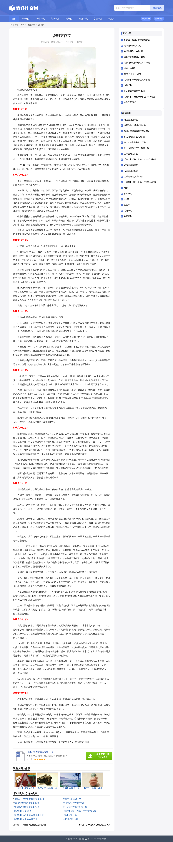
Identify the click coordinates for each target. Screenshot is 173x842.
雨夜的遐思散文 (131, 120)
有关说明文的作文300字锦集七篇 (29, 815)
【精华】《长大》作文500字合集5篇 (140, 182)
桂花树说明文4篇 (70, 819)
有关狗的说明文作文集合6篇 (27, 807)
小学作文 (26, 18)
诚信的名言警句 (131, 165)
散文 (126, 188)
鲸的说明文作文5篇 (22, 811)
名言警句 (128, 216)
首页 (14, 18)
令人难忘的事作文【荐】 (135, 91)
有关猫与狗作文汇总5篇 (134, 137)
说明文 (41, 25)
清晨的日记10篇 (131, 171)
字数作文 (98, 18)
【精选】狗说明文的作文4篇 (33, 825)
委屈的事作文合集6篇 (133, 51)
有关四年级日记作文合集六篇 (137, 40)
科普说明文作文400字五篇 (26, 819)
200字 (126, 199)
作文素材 (112, 18)
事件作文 (128, 193)
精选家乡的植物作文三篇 (135, 142)
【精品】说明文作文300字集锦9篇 (29, 799)
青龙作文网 (84, 839)
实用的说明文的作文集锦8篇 (27, 803)
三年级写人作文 (131, 154)
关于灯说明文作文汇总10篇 (98, 825)
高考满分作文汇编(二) (133, 46)
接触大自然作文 (131, 68)
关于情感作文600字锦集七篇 (136, 148)
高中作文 (55, 18)
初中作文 (40, 18)
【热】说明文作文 (71, 815)
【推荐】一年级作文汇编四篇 (137, 80)
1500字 (127, 205)
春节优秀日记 (130, 102)
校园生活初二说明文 (72, 799)
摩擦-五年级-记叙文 (132, 74)
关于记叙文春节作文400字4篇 (137, 63)
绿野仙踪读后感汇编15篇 (135, 125)
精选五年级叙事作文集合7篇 (136, 131)
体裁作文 (69, 18)
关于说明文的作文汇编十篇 (75, 807)
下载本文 (79, 42)
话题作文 (83, 18)
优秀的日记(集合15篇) (133, 176)
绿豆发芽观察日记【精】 (135, 57)
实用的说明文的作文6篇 (73, 803)
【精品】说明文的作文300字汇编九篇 (79, 811)
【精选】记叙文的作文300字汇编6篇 (140, 159)
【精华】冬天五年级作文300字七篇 (139, 97)
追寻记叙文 (129, 85)
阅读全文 (69, 42)
